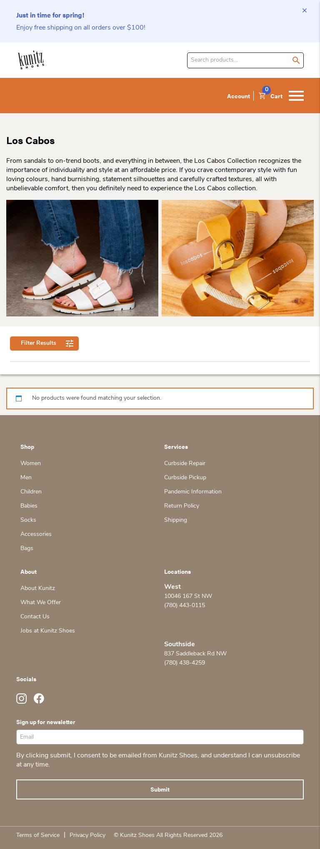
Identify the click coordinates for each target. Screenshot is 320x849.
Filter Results (44, 344)
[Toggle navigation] (296, 95)
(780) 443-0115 (184, 606)
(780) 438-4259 (184, 663)
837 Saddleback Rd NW (195, 654)
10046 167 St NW (188, 596)
